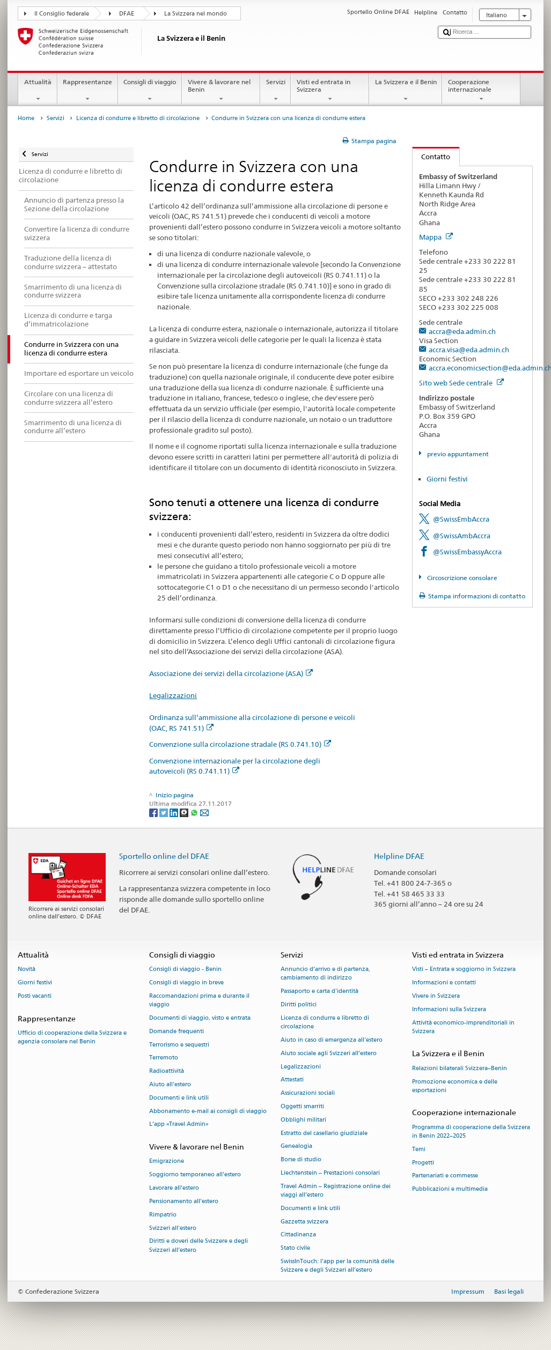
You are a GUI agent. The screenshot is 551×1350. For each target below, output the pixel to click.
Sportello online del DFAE (164, 856)
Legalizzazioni (173, 695)
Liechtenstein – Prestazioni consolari (330, 1172)
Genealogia (296, 1146)
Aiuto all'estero (170, 1084)
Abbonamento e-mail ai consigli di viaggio (208, 1111)
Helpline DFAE (399, 856)
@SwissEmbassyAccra (467, 551)
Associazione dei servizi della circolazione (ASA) (231, 673)
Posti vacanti (35, 995)
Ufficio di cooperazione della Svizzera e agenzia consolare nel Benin (72, 1037)
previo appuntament (457, 454)
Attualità (37, 90)
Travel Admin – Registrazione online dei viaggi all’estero (336, 1190)
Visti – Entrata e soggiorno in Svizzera (464, 969)
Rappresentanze (87, 90)
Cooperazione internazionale (481, 90)
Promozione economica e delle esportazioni (454, 1086)
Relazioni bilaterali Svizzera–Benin (459, 1068)
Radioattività (166, 1071)
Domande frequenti (176, 1031)
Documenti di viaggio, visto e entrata (200, 1017)
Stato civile (295, 1248)
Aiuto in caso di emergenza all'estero (332, 1039)
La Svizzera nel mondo (195, 13)
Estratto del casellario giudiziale (324, 1133)
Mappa (436, 237)
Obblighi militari (303, 1119)
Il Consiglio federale (61, 13)
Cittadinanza (298, 1235)
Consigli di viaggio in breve (186, 982)
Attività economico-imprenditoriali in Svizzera (463, 1027)
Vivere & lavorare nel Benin (221, 90)
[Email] (204, 812)
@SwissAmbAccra (461, 535)
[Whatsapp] (195, 812)
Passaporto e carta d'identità (319, 991)
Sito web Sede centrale (461, 383)
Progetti (423, 1162)
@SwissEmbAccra (461, 519)
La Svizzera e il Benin (406, 90)
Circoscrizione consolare (461, 578)
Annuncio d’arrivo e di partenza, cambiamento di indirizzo (325, 974)
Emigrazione (166, 1161)
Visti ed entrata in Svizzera (330, 90)
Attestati (292, 1080)
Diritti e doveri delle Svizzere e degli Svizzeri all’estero (198, 1245)
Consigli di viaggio (150, 90)
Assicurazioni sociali (308, 1093)
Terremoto (163, 1058)
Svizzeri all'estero (172, 1228)
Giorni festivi (447, 478)
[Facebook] (154, 812)
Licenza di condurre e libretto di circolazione (138, 118)
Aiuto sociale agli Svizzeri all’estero (329, 1053)
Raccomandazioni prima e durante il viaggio (199, 1000)
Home (26, 118)
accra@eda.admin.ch (462, 331)
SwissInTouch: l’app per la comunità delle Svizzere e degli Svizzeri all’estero (337, 1265)
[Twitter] (164, 812)
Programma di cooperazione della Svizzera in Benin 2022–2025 (471, 1131)
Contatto (432, 156)
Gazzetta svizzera (304, 1221)
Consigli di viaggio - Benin (185, 969)
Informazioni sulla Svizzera (449, 1009)
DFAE (126, 13)
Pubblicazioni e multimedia (450, 1189)
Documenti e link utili (179, 1097)
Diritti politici (299, 1004)
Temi (418, 1149)
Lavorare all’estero (174, 1187)
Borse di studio (301, 1159)
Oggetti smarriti (302, 1106)
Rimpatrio (163, 1214)
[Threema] (185, 812)
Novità (26, 969)
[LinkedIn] (175, 812)
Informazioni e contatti (444, 982)
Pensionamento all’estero (183, 1201)
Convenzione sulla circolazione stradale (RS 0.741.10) (240, 744)
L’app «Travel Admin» (179, 1124)
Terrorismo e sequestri (179, 1044)
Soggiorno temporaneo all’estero (195, 1174)
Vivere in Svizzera (436, 995)
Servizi (275, 90)
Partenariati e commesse (445, 1176)
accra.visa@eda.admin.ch (469, 349)
